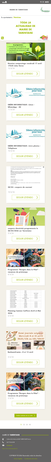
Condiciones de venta (30, 459)
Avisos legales (18, 459)
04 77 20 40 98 (11, 442)
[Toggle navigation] (4, 9)
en (43, 2)
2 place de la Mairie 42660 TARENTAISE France (19, 439)
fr (41, 2)
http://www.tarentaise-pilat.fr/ (10, 448)
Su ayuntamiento (6, 17)
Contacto (9, 445)
